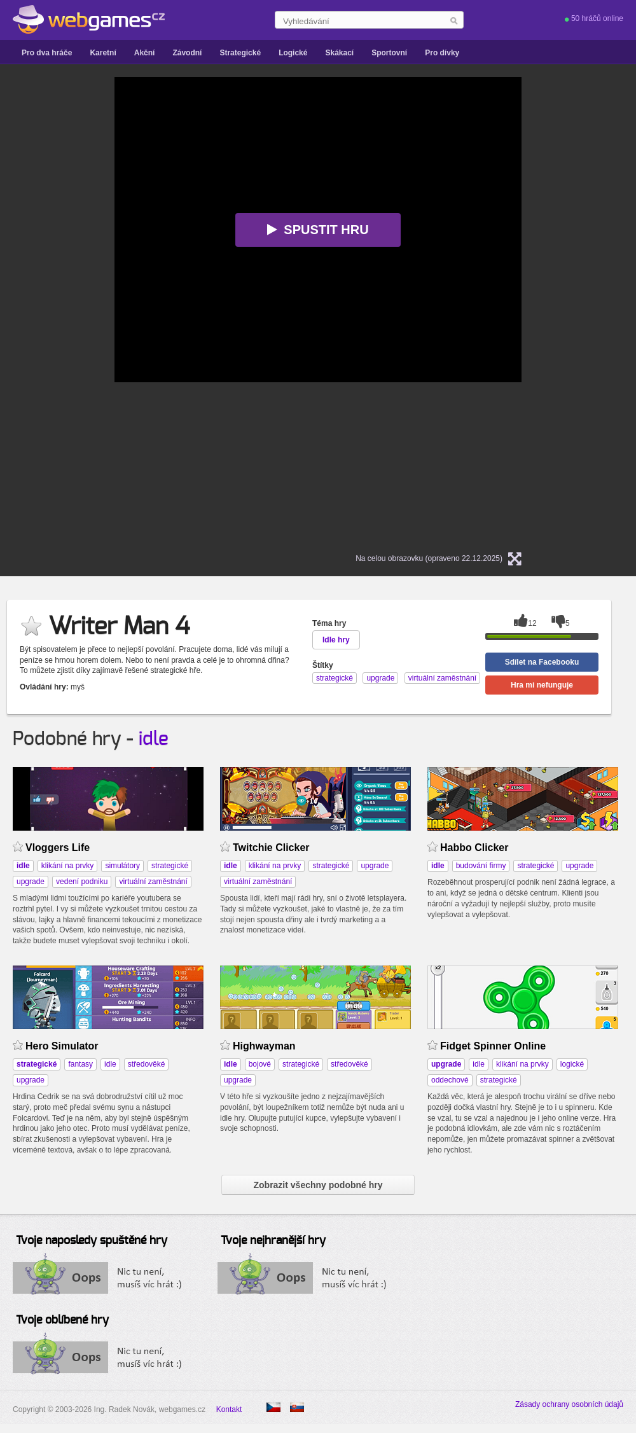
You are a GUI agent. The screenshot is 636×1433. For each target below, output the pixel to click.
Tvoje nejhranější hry (273, 1241)
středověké (146, 1064)
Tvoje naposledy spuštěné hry (91, 1241)
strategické (169, 865)
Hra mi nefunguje (542, 685)
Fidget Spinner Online (493, 1046)
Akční (144, 52)
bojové (260, 1064)
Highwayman (264, 1046)
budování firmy (481, 865)
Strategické (240, 52)
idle (154, 739)
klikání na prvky (67, 865)
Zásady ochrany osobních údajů (569, 1404)
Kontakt (229, 1409)
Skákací (339, 52)
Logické (293, 52)
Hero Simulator (62, 1046)
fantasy (80, 1064)
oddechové (450, 1080)
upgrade (31, 881)
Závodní (187, 52)
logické (572, 1064)
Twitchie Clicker (271, 847)
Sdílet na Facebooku (542, 662)
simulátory (122, 865)
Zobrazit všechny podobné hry (317, 1185)
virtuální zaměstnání (153, 881)
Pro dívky (442, 52)
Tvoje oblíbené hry (62, 1320)
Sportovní (389, 52)
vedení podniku (81, 881)
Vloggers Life (57, 847)
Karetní (103, 52)
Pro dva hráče (47, 52)
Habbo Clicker (474, 847)
